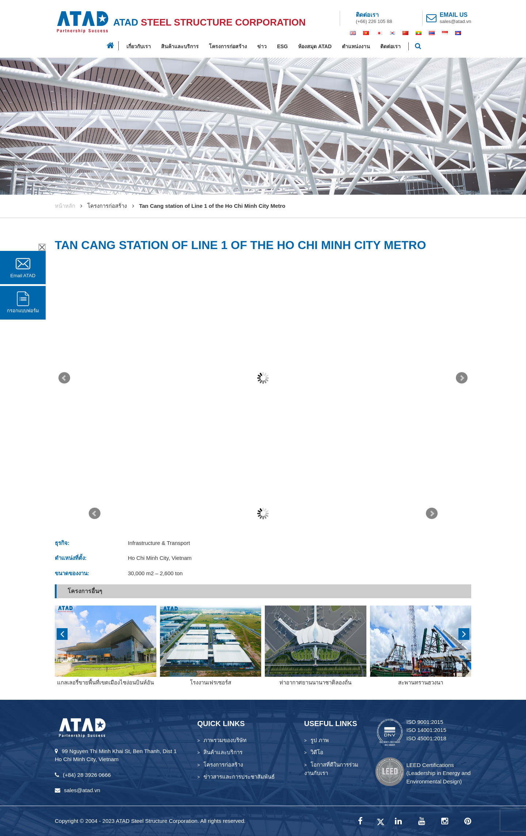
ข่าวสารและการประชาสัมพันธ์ (239, 777)
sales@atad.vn (455, 21)
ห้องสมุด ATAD (315, 46)
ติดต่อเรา (390, 46)
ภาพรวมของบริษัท (225, 740)
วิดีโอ (316, 752)
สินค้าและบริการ (180, 46)
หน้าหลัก (65, 206)
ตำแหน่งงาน (356, 46)
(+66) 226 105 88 (374, 21)
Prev (64, 378)
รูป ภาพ (319, 740)
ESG (282, 46)
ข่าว (262, 46)
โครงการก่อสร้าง (228, 46)
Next (462, 378)
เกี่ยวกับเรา (138, 46)
